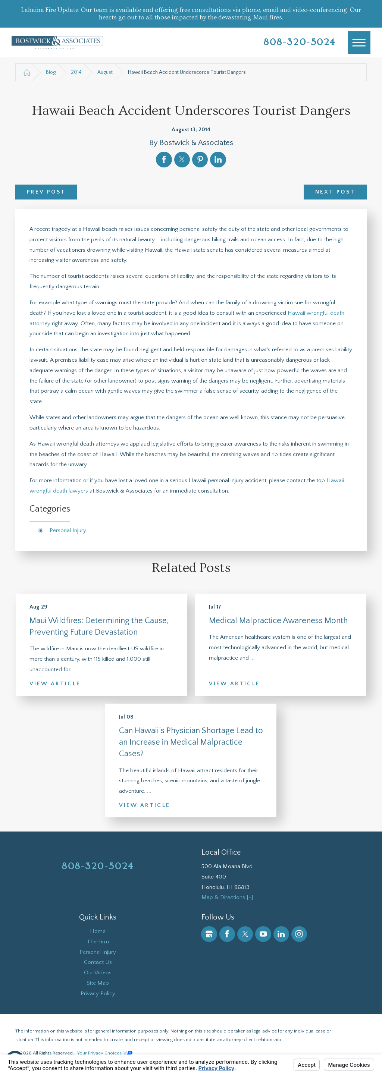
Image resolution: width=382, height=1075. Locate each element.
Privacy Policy (98, 993)
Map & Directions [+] (227, 897)
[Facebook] (227, 934)
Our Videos (98, 972)
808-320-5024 (299, 42)
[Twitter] (245, 934)
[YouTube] (263, 934)
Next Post (335, 192)
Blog (51, 72)
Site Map (98, 983)
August (105, 72)
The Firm (98, 942)
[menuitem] (98, 931)
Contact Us (98, 962)
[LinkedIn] (281, 934)
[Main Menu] (359, 42)
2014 (76, 72)
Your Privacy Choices (104, 1053)
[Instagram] (299, 934)
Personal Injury (68, 530)
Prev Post (46, 192)
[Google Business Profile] (209, 934)
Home (98, 931)
